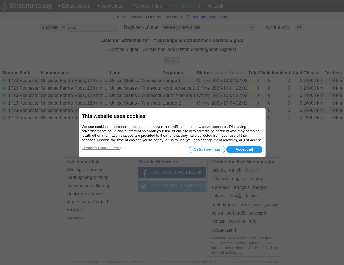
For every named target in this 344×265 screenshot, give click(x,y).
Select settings (207, 149)
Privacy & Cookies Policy (102, 148)
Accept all (244, 149)
